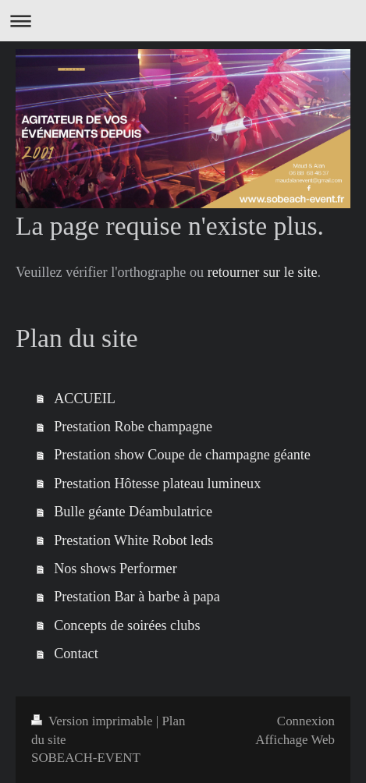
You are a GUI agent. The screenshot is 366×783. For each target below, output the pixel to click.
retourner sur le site (263, 272)
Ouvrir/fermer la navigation (183, 20)
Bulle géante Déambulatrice (133, 511)
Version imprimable (93, 721)
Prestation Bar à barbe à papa (137, 596)
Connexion (306, 721)
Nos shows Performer (115, 568)
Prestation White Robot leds (133, 540)
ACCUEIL (84, 398)
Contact (76, 653)
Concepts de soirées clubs (127, 625)
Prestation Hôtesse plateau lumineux (157, 483)
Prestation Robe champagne (133, 426)
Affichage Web (295, 739)
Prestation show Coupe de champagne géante (182, 454)
